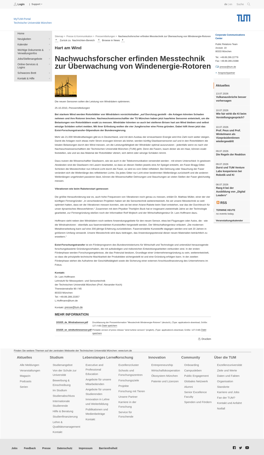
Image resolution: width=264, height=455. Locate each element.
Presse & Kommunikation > (79, 36)
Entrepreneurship (161, 364)
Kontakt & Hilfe (48, 73)
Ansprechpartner (226, 72)
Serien (24, 385)
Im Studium (60, 389)
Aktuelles (24, 356)
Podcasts (25, 380)
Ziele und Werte (226, 369)
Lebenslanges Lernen (100, 356)
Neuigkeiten (48, 38)
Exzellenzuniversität (229, 364)
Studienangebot (62, 364)
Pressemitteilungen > (104, 36)
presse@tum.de (73, 307)
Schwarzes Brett (48, 68)
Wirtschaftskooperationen (166, 369)
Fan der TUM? (226, 396)
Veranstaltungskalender (229, 218)
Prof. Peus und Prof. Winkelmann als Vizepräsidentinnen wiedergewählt (228, 135)
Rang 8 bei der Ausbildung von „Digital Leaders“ (230, 190)
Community (190, 356)
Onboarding (191, 364)
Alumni (188, 385)
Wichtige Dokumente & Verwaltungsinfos (48, 49)
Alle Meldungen (29, 364)
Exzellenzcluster (128, 364)
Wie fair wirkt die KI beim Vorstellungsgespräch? (230, 115)
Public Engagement (196, 374)
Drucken (204, 338)
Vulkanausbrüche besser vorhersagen (230, 99)
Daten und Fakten (228, 374)
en (231, 4)
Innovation (156, 356)
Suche (243, 4)
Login (19, 4)
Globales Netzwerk (195, 380)
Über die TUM (225, 356)
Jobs (14, 445)
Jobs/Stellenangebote (48, 57)
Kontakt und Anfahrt (229, 401)
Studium (56, 356)
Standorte (223, 385)
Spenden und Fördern (197, 400)
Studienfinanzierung (65, 414)
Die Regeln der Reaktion (230, 153)
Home (20, 33)
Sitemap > (60, 36)
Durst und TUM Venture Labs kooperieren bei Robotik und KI (230, 170)
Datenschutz (63, 445)
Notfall (221, 406)
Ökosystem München (164, 374)
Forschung (124, 356)
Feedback (29, 445)
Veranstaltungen (30, 369)
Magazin (25, 374)
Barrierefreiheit (105, 445)
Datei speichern (108, 325)
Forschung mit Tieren (131, 389)
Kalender (48, 44)
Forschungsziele (128, 379)
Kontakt (57, 429)
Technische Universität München (243, 17)
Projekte (123, 384)
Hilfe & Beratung (63, 409)
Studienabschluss (63, 394)
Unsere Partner (127, 395)
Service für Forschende (132, 410)
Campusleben (192, 369)
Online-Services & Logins (48, 63)
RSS (222, 201)
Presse (45, 445)
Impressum (83, 445)
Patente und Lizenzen (164, 380)
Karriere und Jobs (228, 390)
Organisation (225, 380)
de (226, 4)
